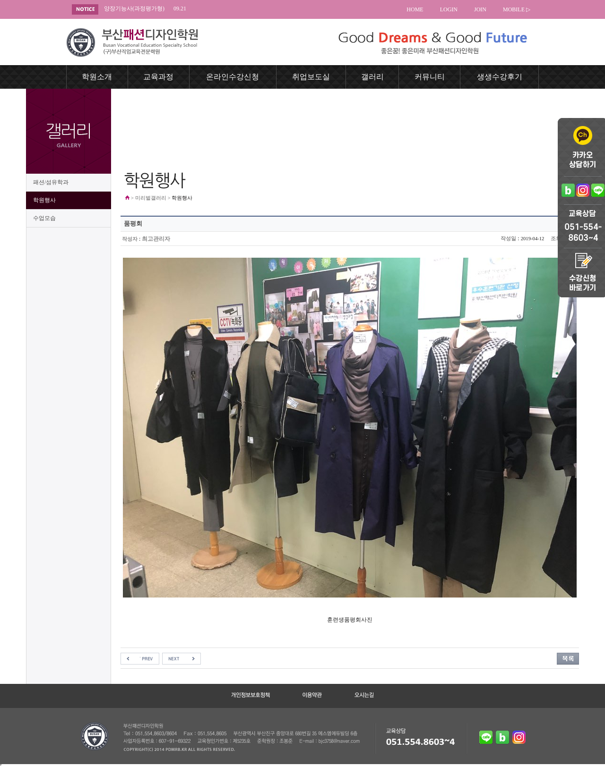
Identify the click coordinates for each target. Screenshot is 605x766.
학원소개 (97, 77)
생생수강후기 (499, 77)
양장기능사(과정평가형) (145, 9)
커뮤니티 (430, 77)
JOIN (480, 9)
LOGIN (449, 9)
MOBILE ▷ (516, 9)
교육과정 (158, 77)
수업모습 (44, 218)
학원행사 (44, 200)
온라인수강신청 (232, 77)
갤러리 (372, 77)
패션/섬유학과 (51, 182)
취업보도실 (311, 77)
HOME (414, 9)
